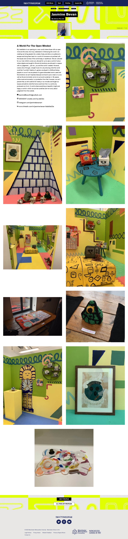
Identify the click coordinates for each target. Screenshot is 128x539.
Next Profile (64, 499)
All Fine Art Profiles (64, 504)
